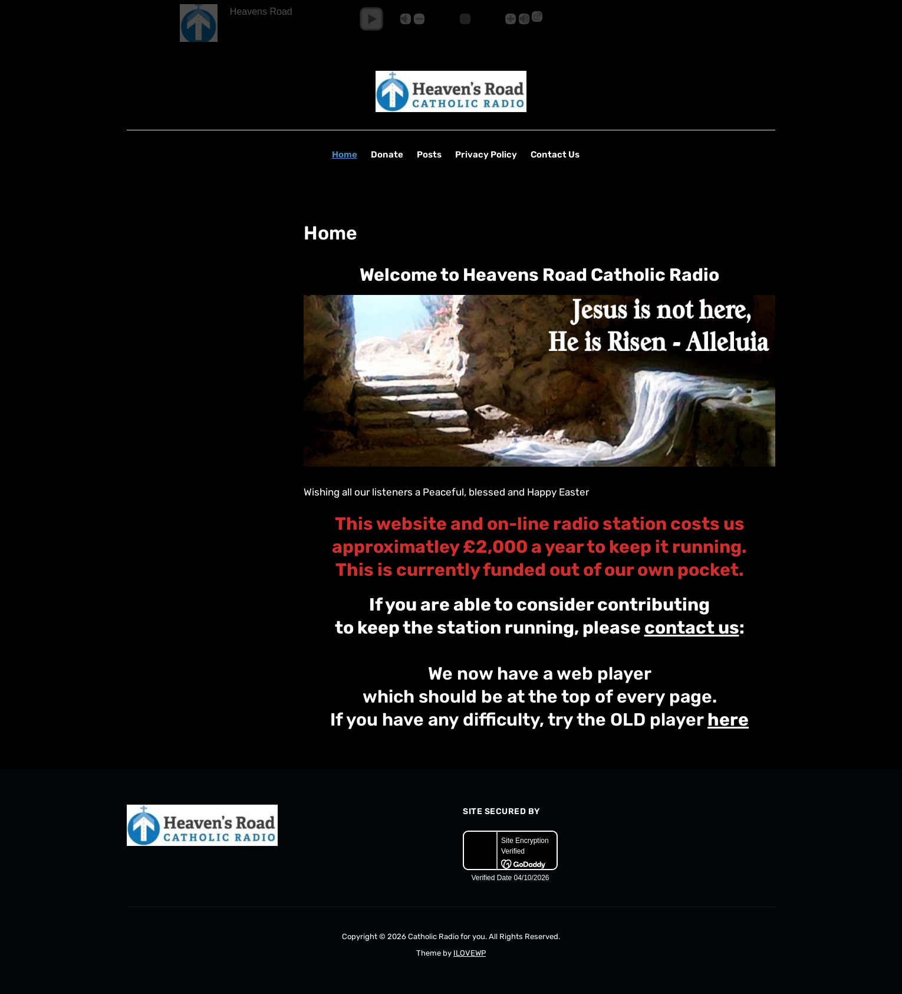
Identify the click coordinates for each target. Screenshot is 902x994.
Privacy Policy (486, 154)
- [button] (419, 19)
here (728, 719)
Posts (429, 154)
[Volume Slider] (465, 19)
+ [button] (510, 19)
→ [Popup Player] (537, 16)
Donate (387, 154)
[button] (371, 19)
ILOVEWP (469, 953)
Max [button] (524, 19)
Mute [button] (405, 19)
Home (344, 154)
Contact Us (555, 154)
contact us (691, 627)
